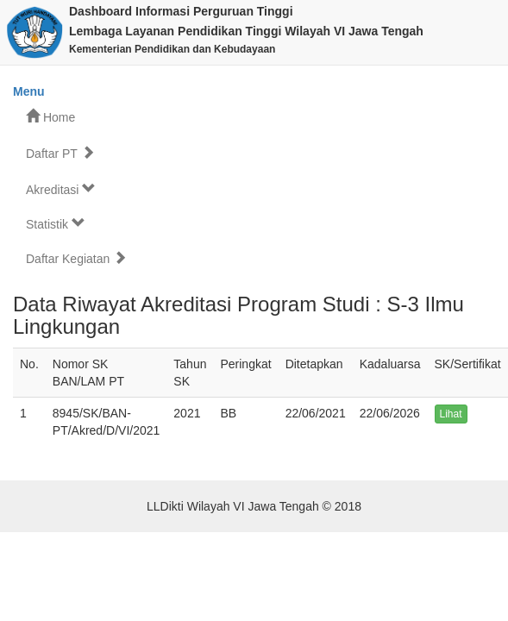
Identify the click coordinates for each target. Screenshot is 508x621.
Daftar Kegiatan (76, 258)
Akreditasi (61, 189)
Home (50, 117)
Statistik (55, 223)
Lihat (451, 414)
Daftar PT (60, 153)
